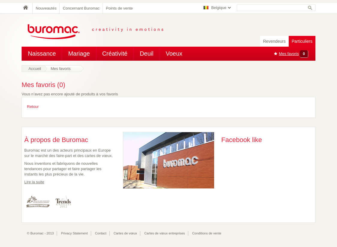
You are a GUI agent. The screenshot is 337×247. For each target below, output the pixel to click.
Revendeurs (274, 41)
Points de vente (119, 8)
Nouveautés (46, 8)
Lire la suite (34, 182)
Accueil (34, 68)
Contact (100, 233)
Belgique (218, 7)
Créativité (114, 53)
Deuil (147, 53)
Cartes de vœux (125, 233)
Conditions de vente (206, 233)
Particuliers (302, 41)
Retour (33, 106)
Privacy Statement (74, 233)
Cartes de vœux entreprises (164, 233)
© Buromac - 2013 (40, 233)
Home (27, 8)
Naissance (42, 53)
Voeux (174, 53)
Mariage (79, 53)
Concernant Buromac (81, 8)
